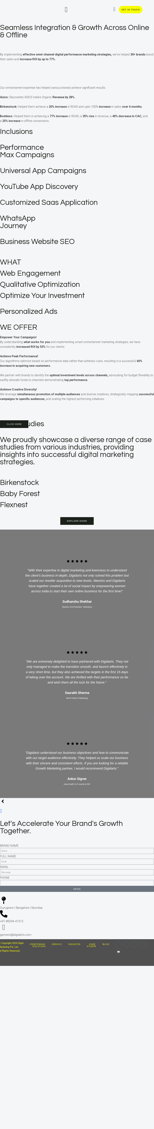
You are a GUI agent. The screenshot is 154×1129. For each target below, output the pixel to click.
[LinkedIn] (118, 944)
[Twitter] (135, 944)
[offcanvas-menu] (66, 9)
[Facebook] (143, 944)
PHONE (5, 877)
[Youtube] (118, 952)
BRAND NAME (9, 845)
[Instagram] (127, 944)
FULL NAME (8, 856)
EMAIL (4, 867)
